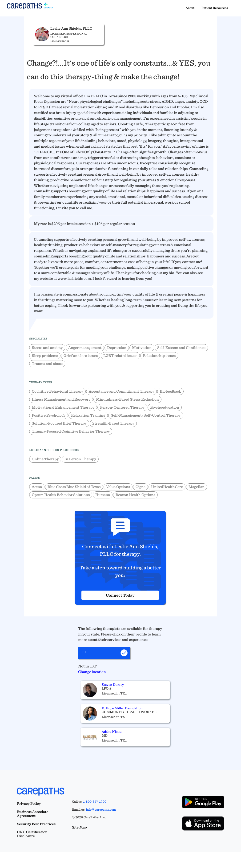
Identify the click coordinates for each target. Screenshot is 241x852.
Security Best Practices (36, 824)
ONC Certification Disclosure (32, 834)
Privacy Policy (29, 803)
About (190, 8)
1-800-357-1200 (94, 801)
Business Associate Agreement (32, 813)
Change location (92, 671)
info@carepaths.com (101, 809)
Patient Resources (214, 8)
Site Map (79, 827)
